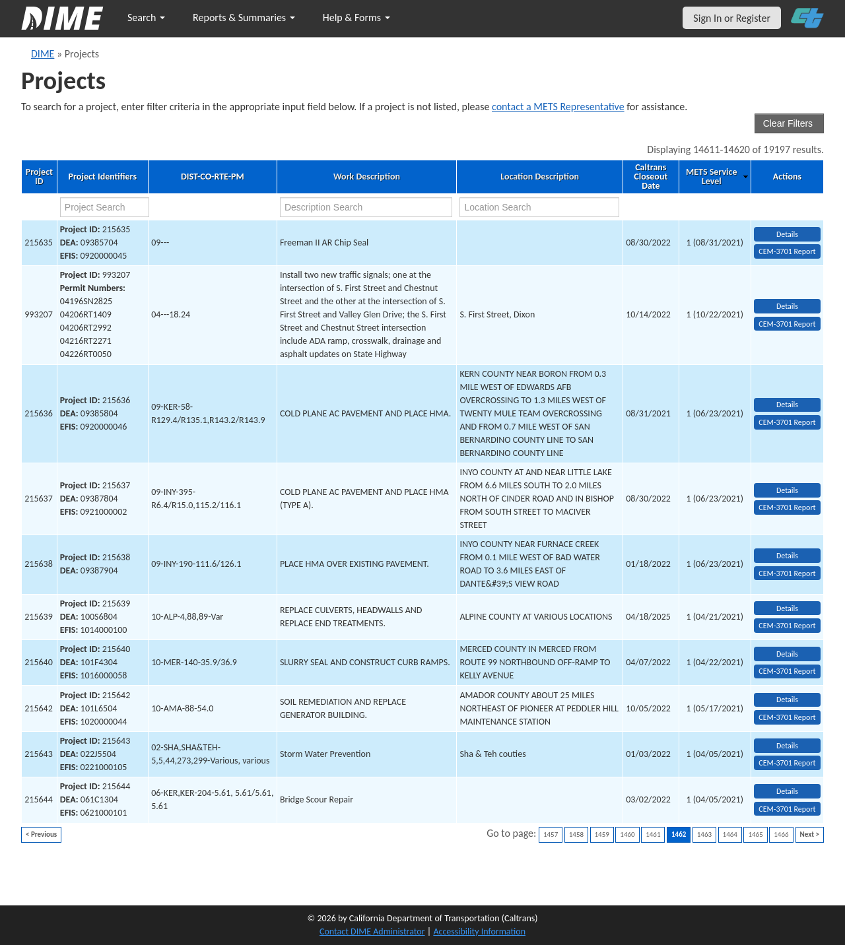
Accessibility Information (479, 931)
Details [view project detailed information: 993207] (787, 306)
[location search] (539, 207)
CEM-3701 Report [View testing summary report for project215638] (787, 573)
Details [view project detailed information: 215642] (787, 699)
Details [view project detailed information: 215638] (787, 555)
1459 (602, 834)
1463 (704, 834)
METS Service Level (711, 177)
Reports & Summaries (244, 17)
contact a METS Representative (558, 106)
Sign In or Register (731, 18)
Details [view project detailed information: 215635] (787, 234)
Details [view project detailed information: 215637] (787, 490)
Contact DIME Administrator (372, 931)
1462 (678, 834)
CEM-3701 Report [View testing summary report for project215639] (787, 625)
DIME (42, 54)
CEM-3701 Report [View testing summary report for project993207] (787, 324)
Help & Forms (356, 17)
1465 (755, 834)
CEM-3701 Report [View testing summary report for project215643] (787, 762)
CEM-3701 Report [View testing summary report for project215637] (787, 507)
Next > (809, 834)
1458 (576, 834)
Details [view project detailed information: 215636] (787, 404)
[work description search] (366, 207)
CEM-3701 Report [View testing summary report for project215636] (787, 422)
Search (146, 17)
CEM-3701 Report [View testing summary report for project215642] (787, 717)
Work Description (366, 176)
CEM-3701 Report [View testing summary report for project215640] (787, 671)
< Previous (41, 834)
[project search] (104, 207)
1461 (653, 834)
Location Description (539, 176)
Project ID (39, 177)
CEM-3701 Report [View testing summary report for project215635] (787, 251)
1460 (627, 834)
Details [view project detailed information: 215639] (787, 608)
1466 (781, 834)
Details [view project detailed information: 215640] (787, 654)
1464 (730, 834)
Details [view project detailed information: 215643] (787, 745)
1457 (550, 834)
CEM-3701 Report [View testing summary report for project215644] (787, 809)
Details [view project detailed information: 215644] (787, 791)
